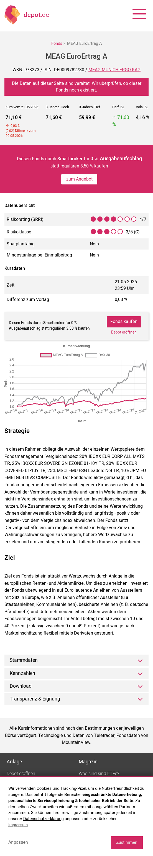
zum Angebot (79, 179)
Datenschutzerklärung (43, 818)
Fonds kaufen (123, 321)
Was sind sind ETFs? (99, 773)
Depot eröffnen (124, 332)
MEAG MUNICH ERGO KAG (114, 69)
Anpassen (18, 842)
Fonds (56, 43)
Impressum (18, 825)
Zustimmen (126, 842)
